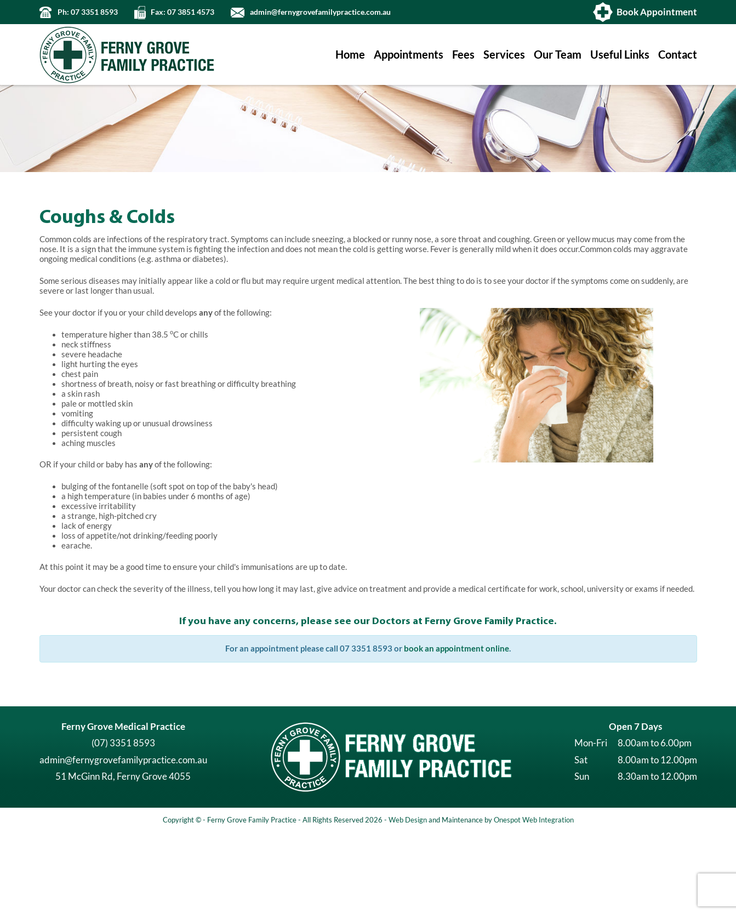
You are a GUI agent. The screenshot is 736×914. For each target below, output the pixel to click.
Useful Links (619, 54)
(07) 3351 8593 (123, 824)
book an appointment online (456, 729)
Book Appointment (657, 12)
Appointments (408, 54)
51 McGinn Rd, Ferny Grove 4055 (123, 857)
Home (350, 54)
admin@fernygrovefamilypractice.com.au (320, 12)
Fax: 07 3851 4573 (182, 12)
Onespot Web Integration (534, 901)
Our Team (557, 54)
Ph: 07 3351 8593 (88, 12)
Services (504, 54)
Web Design (408, 901)
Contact (677, 54)
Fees (463, 54)
